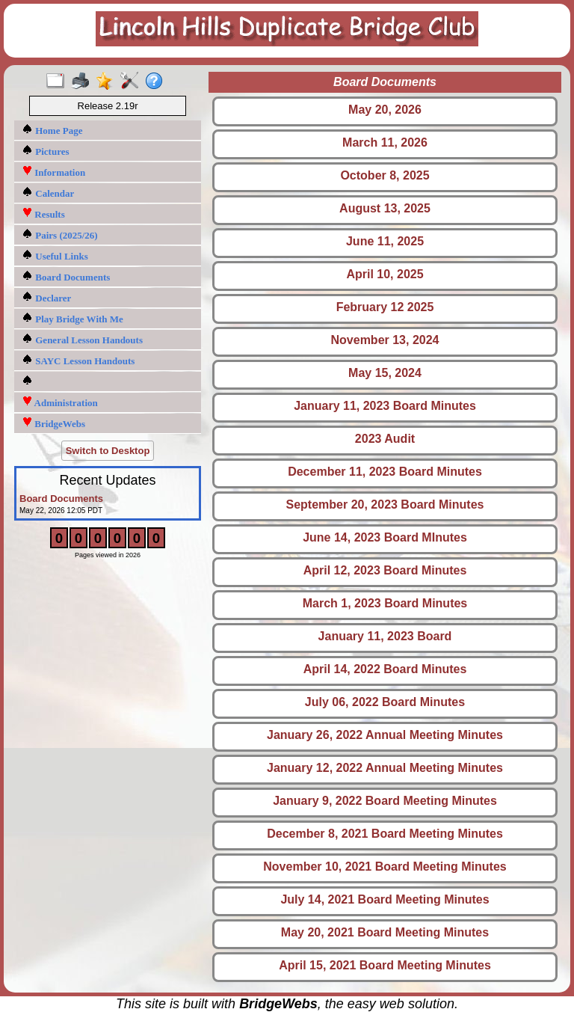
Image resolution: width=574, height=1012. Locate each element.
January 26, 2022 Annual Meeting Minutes (385, 735)
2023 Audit (385, 438)
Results (43, 213)
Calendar (48, 192)
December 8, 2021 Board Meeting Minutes (385, 833)
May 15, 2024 (385, 373)
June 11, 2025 (385, 241)
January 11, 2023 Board (385, 636)
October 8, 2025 (384, 175)
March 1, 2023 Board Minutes (385, 603)
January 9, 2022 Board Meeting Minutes (385, 800)
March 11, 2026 (385, 142)
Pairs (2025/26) (60, 234)
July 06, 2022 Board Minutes (385, 702)
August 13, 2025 (384, 208)
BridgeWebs (53, 423)
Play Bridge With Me (72, 318)
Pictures (46, 150)
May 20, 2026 (385, 109)
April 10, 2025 (384, 274)
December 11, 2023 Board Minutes (385, 471)
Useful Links (55, 255)
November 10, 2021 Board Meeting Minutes (384, 866)
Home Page (52, 129)
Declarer (46, 297)
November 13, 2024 (385, 340)
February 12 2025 (385, 307)
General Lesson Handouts (82, 339)
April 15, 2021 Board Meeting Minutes (385, 965)
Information (53, 171)
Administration (60, 402)
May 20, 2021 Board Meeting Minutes (385, 932)
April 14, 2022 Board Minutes (385, 669)
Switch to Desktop (108, 450)
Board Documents (66, 276)
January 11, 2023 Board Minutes (385, 405)
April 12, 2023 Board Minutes (385, 570)
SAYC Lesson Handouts (78, 360)
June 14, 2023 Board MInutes (385, 537)
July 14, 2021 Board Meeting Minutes (384, 899)
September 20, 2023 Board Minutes (385, 504)
